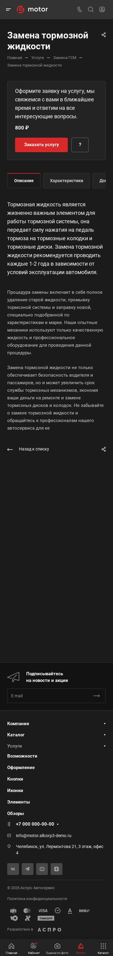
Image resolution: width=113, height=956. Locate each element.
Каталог (15, 735)
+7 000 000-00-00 (35, 824)
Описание (24, 180)
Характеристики (66, 180)
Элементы (18, 802)
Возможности (22, 756)
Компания (18, 723)
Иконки (15, 790)
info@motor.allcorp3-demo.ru (43, 835)
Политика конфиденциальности (37, 898)
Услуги (14, 746)
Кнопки (15, 779)
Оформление (21, 767)
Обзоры (15, 813)
